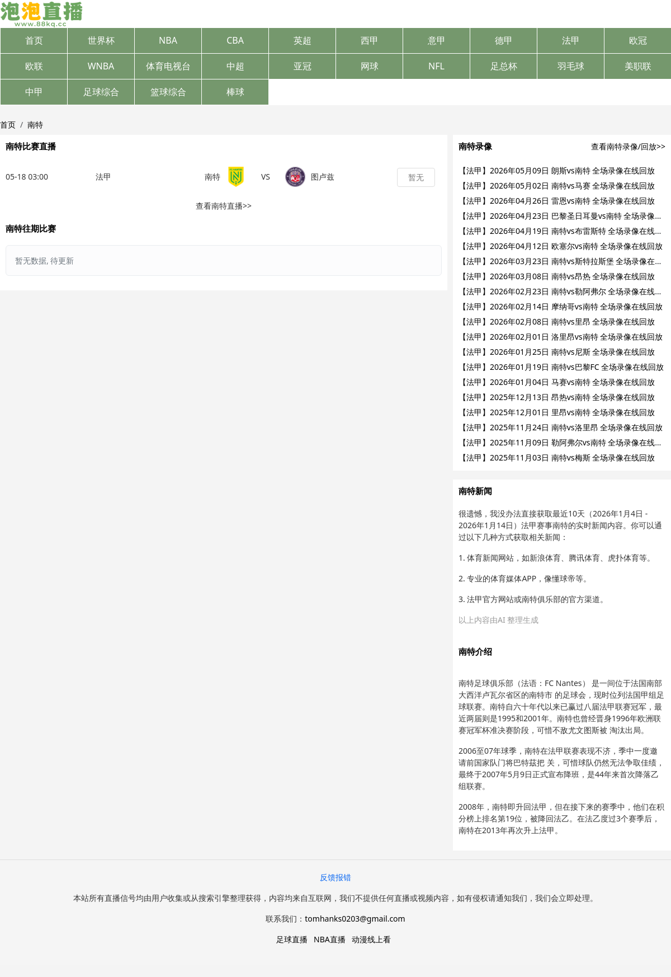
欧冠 (638, 40)
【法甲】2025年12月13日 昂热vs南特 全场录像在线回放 (557, 397)
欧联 (34, 66)
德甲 (504, 40)
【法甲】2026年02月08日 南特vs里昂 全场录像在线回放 (557, 321)
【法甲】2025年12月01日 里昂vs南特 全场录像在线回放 (557, 412)
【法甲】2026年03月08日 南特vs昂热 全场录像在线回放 (557, 276)
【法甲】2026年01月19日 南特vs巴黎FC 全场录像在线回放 (561, 366)
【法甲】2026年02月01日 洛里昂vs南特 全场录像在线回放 (561, 336)
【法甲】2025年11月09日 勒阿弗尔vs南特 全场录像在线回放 (564, 442)
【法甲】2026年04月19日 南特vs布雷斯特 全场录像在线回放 (564, 231)
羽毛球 (570, 66)
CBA (235, 40)
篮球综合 (168, 92)
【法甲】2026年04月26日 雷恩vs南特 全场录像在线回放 (557, 200)
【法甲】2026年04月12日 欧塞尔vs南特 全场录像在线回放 (561, 246)
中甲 (34, 92)
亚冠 (302, 66)
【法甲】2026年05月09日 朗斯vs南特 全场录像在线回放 (557, 170)
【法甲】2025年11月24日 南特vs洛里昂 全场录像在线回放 (561, 427)
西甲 (370, 40)
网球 (370, 66)
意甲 (437, 40)
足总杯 (503, 66)
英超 (302, 40)
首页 (34, 40)
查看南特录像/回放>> (628, 146)
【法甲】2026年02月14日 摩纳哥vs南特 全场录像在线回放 (561, 306)
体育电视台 (168, 66)
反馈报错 (335, 877)
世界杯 (101, 40)
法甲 (571, 40)
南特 (35, 124)
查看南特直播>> (224, 205)
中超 (235, 66)
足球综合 (101, 92)
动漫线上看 (371, 939)
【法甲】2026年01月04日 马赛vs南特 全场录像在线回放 (557, 382)
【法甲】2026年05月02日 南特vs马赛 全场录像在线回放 (557, 185)
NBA (168, 40)
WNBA (101, 66)
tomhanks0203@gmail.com (355, 918)
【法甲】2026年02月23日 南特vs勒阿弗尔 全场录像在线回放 (564, 291)
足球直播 (292, 939)
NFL (436, 66)
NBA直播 (330, 939)
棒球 (235, 92)
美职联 (638, 66)
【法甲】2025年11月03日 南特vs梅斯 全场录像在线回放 (557, 457)
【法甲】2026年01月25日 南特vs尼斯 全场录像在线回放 (557, 351)
